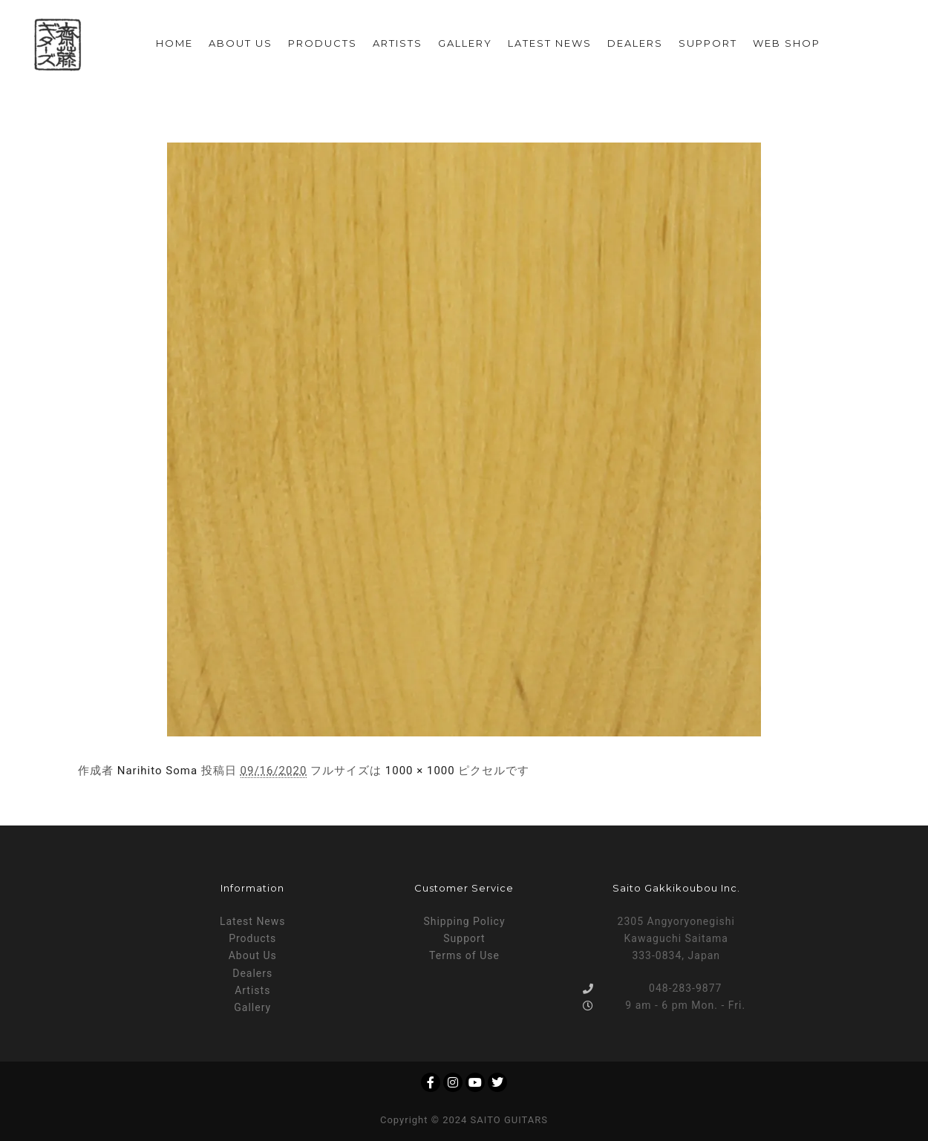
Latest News (253, 921)
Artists (252, 990)
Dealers (252, 973)
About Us (253, 955)
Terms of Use (464, 955)
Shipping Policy (464, 921)
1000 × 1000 (420, 770)
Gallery (252, 1007)
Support (464, 938)
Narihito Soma (157, 770)
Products (252, 938)
